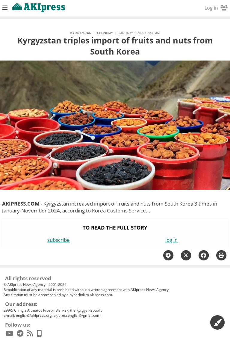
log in (171, 239)
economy (105, 33)
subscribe (58, 239)
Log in (216, 7)
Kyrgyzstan (80, 33)
